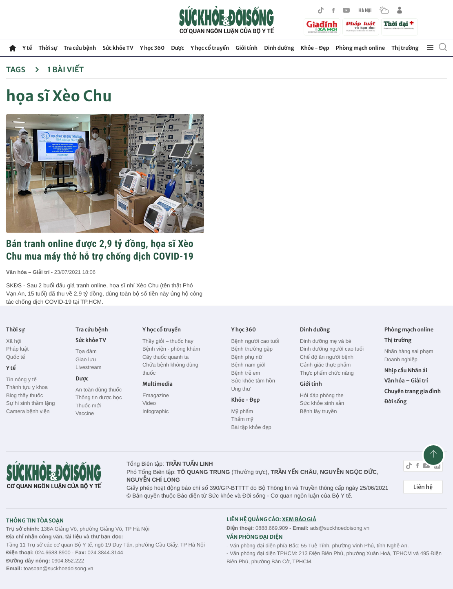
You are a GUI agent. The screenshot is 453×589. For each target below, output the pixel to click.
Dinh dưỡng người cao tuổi (332, 349)
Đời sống (395, 401)
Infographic (155, 411)
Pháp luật (17, 349)
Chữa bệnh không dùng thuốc (170, 369)
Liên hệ (423, 487)
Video (149, 403)
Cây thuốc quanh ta (165, 357)
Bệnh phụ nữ (246, 357)
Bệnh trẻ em (245, 373)
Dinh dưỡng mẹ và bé (325, 341)
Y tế (27, 47)
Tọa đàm (86, 351)
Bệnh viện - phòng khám (171, 349)
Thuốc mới (88, 405)
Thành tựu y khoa (27, 387)
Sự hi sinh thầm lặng (30, 403)
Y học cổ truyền (210, 47)
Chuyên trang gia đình (412, 391)
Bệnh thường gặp (252, 349)
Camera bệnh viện (27, 411)
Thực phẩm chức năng (327, 373)
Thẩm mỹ (242, 419)
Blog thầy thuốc (24, 395)
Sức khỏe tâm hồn (253, 381)
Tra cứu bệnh (80, 47)
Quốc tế (15, 357)
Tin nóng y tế (21, 379)
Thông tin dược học (99, 397)
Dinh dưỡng (279, 47)
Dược (177, 47)
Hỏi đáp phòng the (322, 395)
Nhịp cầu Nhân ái (405, 370)
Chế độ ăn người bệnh (326, 357)
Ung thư (240, 389)
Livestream (89, 367)
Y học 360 (152, 47)
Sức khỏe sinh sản (322, 403)
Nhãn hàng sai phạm (408, 351)
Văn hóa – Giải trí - (30, 272)
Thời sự (47, 47)
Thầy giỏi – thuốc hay (167, 341)
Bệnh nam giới (248, 365)
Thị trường (404, 47)
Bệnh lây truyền (318, 411)
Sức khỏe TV (117, 47)
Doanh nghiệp (400, 359)
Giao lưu (86, 359)
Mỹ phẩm (242, 411)
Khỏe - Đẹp (315, 47)
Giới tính (246, 47)
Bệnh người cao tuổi (255, 341)
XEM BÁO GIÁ (299, 519)
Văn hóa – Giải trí (406, 381)
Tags (22, 69)
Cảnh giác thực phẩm (325, 365)
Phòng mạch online (360, 47)
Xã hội (14, 341)
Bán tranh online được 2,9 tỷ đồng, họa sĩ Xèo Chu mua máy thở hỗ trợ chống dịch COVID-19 (99, 250)
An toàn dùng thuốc (99, 390)
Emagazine (155, 395)
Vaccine (85, 413)
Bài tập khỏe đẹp (251, 427)
